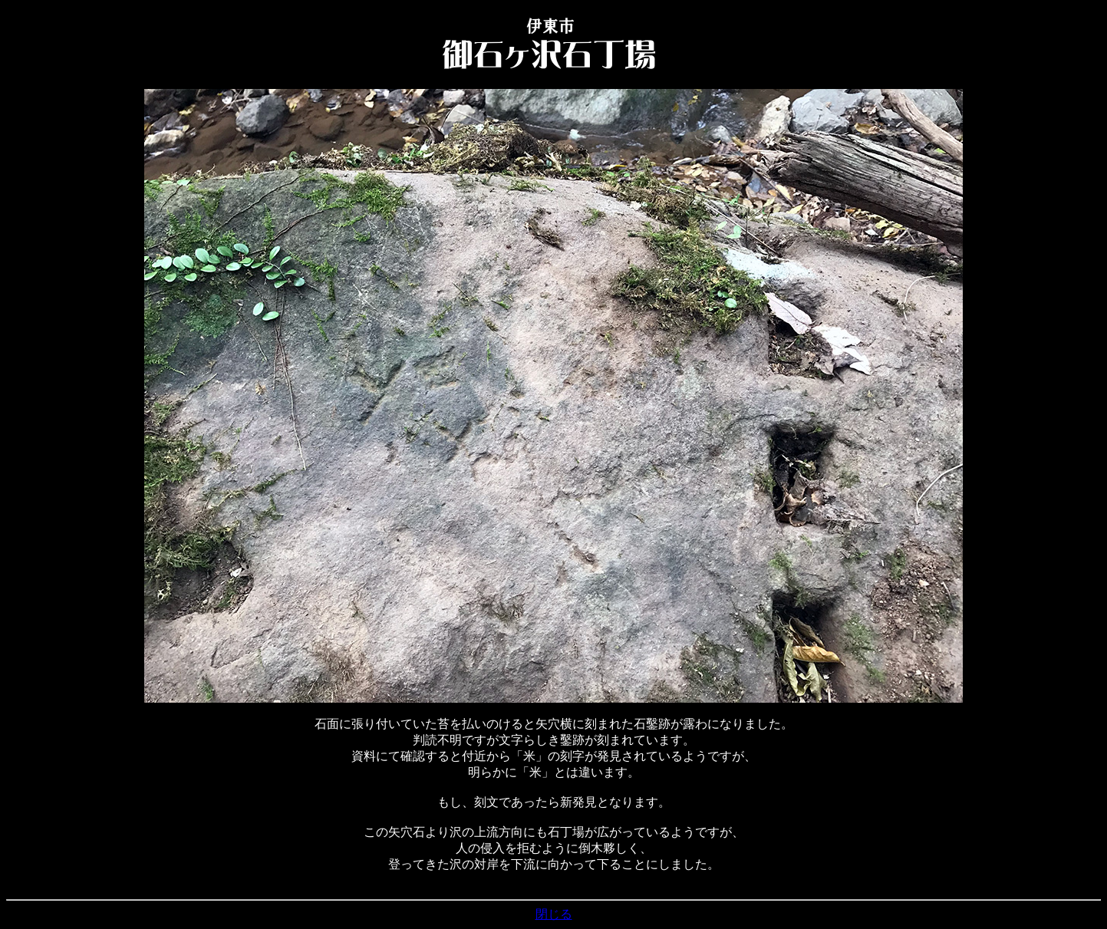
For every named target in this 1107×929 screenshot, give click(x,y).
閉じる (553, 914)
